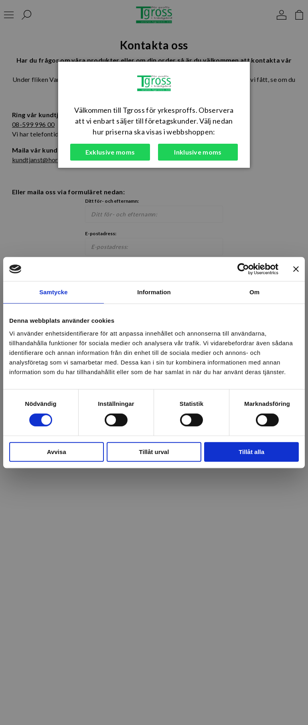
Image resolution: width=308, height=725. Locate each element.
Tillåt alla (251, 451)
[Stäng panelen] (296, 269)
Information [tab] (154, 292)
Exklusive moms (110, 152)
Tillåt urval (154, 451)
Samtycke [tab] (53, 292)
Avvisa (56, 451)
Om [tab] (254, 292)
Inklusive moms (197, 152)
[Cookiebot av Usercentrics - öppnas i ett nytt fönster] (243, 269)
